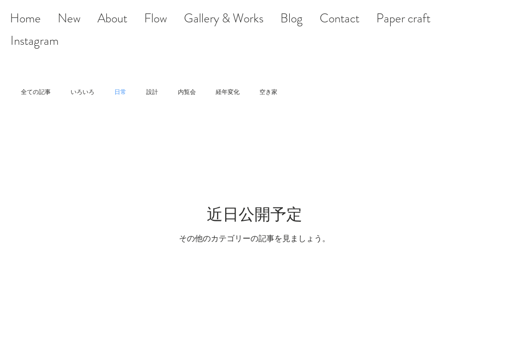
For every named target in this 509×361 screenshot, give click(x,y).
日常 (120, 92)
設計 (152, 92)
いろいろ (82, 92)
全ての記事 (36, 92)
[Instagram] (34, 41)
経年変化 (228, 92)
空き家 (268, 92)
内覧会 (187, 92)
